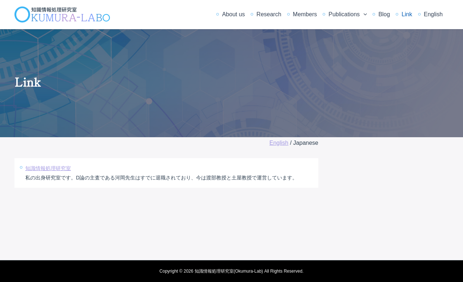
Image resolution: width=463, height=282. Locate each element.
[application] (363, 14)
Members (305, 14)
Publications (347, 14)
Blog (384, 14)
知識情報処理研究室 (48, 168)
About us (233, 14)
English (433, 14)
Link (407, 14)
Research (268, 14)
